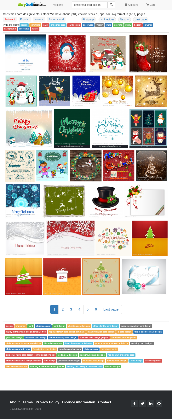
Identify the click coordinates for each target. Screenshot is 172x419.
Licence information (78, 402)
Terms (28, 402)
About (15, 402)
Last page (141, 19)
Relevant (9, 19)
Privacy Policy (47, 402)
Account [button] (132, 4)
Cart (150, 4)
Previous (107, 19)
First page (89, 19)
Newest (39, 19)
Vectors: (58, 4)
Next (124, 19)
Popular (24, 19)
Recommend (56, 19)
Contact (104, 402)
